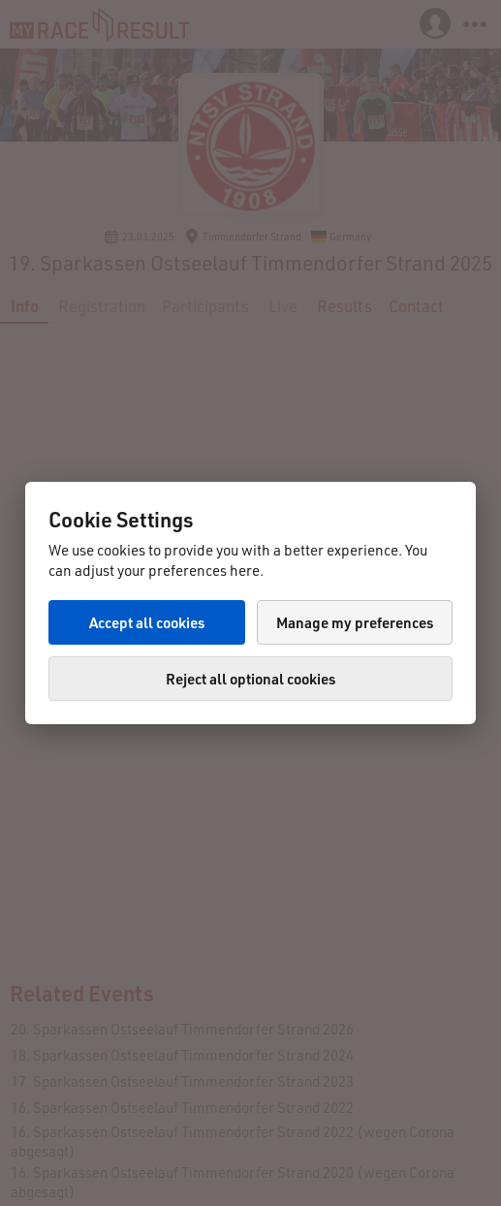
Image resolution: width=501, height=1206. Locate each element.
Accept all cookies (146, 622)
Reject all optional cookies (250, 678)
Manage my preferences (354, 622)
